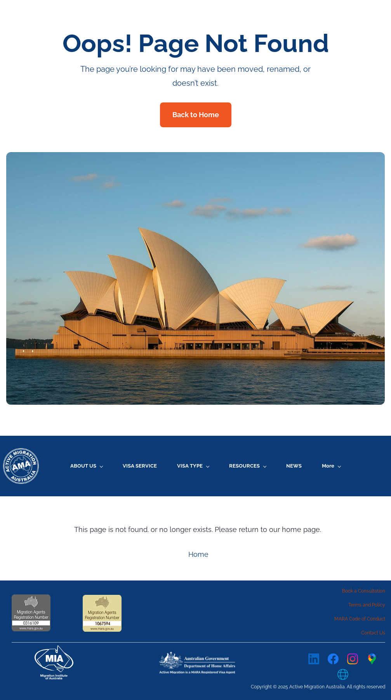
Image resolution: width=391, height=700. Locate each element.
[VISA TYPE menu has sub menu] (193, 465)
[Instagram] (352, 659)
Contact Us (373, 633)
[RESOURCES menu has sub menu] (247, 465)
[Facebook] (333, 659)
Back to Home (195, 115)
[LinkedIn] (313, 659)
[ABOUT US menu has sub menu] (86, 465)
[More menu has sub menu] (331, 465)
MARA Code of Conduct (359, 619)
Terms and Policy (366, 605)
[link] (198, 656)
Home (198, 554)
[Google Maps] (372, 659)
